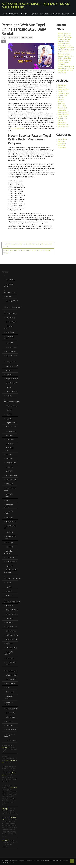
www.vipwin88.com (10, 292)
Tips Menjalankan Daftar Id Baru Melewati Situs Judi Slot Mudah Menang (27, 245)
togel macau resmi (12, 355)
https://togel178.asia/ (18, 128)
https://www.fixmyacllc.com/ (13, 307)
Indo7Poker (9, 436)
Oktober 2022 (62, 116)
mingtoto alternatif (12, 636)
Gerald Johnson (14, 38)
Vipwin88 (9, 374)
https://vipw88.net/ (12, 301)
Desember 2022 (63, 112)
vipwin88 (9, 388)
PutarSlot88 (10, 619)
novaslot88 (9, 296)
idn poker (9, 594)
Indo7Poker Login (11, 476)
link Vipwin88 (10, 692)
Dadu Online (10, 440)
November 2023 (63, 89)
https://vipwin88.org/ (10, 313)
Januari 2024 (62, 87)
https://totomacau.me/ (11, 671)
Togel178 (9, 369)
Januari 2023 (62, 110)
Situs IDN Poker (11, 432)
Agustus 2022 (62, 118)
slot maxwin (10, 557)
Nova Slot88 (10, 332)
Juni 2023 (61, 100)
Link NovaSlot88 (11, 321)
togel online (10, 565)
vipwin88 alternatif (12, 365)
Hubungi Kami (13, 14)
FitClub (63, 860)
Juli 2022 (61, 120)
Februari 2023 (62, 108)
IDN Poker (13, 787)
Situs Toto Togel (11, 346)
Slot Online (24, 14)
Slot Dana (9, 644)
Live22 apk (9, 542)
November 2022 (63, 114)
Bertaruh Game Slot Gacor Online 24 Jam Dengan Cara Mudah (64, 35)
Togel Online (34, 14)
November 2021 (63, 127)
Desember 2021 (63, 124)
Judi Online (65, 14)
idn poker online (11, 423)
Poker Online (44, 14)
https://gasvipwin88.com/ (12, 403)
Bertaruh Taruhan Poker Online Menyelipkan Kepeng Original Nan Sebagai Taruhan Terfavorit (66, 60)
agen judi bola (10, 717)
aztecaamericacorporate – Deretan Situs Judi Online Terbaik (35, 5)
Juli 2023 (61, 97)
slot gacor (9, 721)
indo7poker (9, 467)
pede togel (9, 459)
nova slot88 (10, 532)
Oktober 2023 (62, 91)
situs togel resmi (11, 675)
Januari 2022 (62, 122)
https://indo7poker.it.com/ (12, 600)
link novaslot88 (11, 351)
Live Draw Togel (11, 480)
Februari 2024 (62, 85)
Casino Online (55, 14)
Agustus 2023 (62, 95)
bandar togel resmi (12, 407)
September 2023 (63, 93)
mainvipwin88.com (12, 392)
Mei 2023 (61, 102)
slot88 (8, 688)
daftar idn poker (11, 632)
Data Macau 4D (11, 463)
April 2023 (61, 104)
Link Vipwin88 (10, 713)
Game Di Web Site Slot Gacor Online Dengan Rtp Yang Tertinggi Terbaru (26, 251)
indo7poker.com (11, 521)
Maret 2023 (62, 106)
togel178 (9, 411)
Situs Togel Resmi (12, 561)
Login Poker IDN (11, 627)
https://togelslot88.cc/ (11, 361)
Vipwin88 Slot (10, 280)
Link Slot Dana (10, 317)
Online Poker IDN (11, 428)
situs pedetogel (11, 729)
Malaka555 (9, 342)
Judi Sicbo (9, 455)
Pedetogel (5, 747)
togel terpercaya (11, 740)
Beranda (4, 14)
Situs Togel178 (11, 680)
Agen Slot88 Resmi (12, 609)
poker (8, 500)
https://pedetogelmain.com (12, 578)
